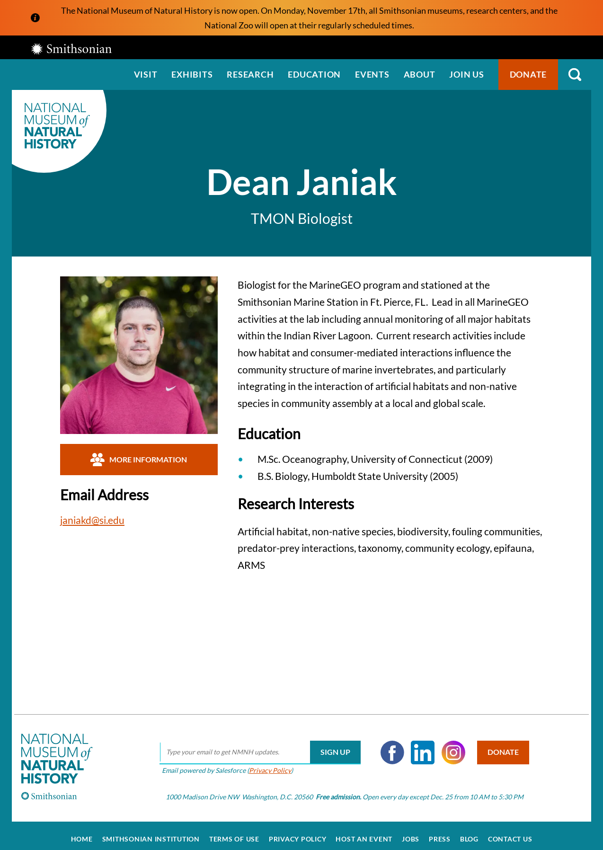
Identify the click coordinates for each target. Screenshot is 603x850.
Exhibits (192, 74)
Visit (146, 74)
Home (82, 832)
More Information (138, 459)
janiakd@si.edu (92, 520)
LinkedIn (418, 745)
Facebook (387, 745)
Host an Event (364, 832)
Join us (466, 74)
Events (372, 74)
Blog (469, 832)
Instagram (449, 745)
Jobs (410, 832)
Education (314, 74)
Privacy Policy (265, 763)
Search (574, 74)
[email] (255, 745)
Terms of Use (234, 832)
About (419, 74)
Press (440, 832)
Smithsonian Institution (151, 832)
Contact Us (510, 832)
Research (250, 74)
